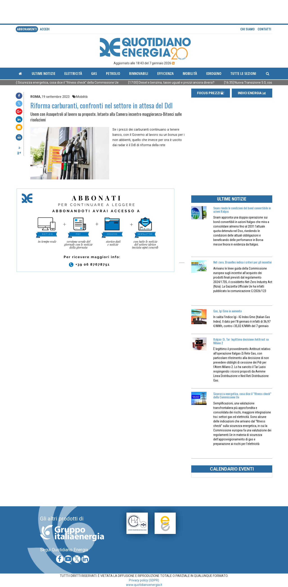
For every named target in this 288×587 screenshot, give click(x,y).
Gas (94, 73)
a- (19, 147)
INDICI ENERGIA (252, 93)
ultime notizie (43, 73)
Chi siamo (247, 29)
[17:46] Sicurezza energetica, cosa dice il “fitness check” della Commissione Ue (70, 82)
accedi (45, 29)
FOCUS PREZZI (210, 93)
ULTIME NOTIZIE (231, 199)
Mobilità (190, 73)
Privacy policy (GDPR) (144, 580)
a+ (19, 152)
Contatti (264, 29)
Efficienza (165, 73)
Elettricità (73, 73)
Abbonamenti (27, 29)
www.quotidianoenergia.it (144, 585)
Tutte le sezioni (243, 73)
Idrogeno (213, 73)
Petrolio (113, 73)
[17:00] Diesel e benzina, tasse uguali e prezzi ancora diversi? (178, 82)
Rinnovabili (138, 73)
